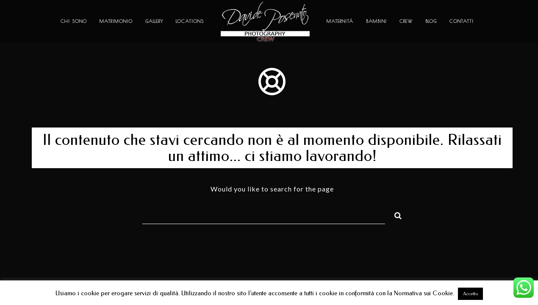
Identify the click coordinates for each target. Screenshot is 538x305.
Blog (431, 21)
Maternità (340, 21)
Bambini (376, 21)
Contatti (461, 21)
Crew (406, 21)
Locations (190, 21)
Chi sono (74, 21)
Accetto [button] (470, 294)
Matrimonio (116, 21)
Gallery (154, 21)
